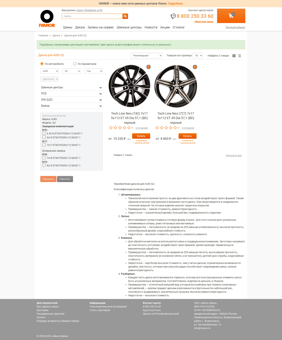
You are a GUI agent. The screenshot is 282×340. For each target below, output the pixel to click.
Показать (48, 175)
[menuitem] (68, 27)
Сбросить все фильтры (54, 115)
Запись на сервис (101, 27)
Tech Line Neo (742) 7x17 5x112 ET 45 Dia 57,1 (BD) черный (129, 118)
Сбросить (65, 175)
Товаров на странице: (179, 55)
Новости (151, 27)
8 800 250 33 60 (152, 306)
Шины (67, 27)
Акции (165, 27)
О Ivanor (179, 27)
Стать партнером (100, 310)
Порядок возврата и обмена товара (58, 320)
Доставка (42, 310)
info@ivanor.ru (202, 328)
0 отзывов (142, 127)
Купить (141, 136)
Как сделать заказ (48, 306)
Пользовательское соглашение (108, 306)
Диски (80, 27)
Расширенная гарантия (50, 313)
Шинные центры (129, 27)
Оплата (41, 317)
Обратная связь (203, 21)
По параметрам (84, 63)
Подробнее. (175, 3)
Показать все (234, 155)
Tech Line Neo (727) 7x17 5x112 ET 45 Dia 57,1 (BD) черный (175, 118)
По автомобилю (52, 63)
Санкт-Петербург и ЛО (89, 10)
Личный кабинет (235, 27)
